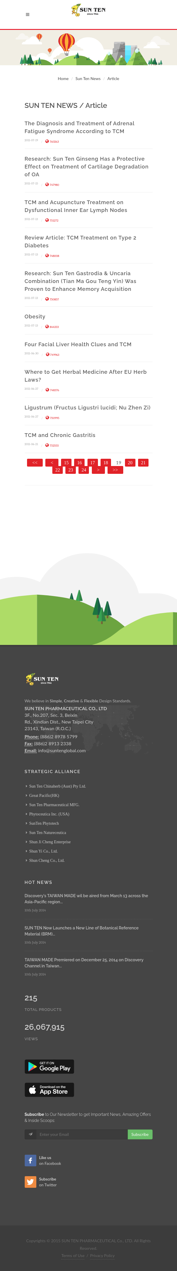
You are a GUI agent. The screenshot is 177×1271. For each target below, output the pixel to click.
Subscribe (140, 1134)
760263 (52, 142)
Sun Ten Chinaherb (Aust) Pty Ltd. (57, 786)
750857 (52, 299)
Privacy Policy (102, 1255)
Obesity (35, 316)
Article (113, 78)
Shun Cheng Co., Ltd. (47, 860)
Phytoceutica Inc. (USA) (49, 814)
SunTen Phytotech (44, 823)
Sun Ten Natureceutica (47, 833)
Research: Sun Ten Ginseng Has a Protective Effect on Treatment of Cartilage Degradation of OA (87, 166)
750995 (52, 418)
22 (57, 469)
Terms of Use (73, 1255)
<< (35, 462)
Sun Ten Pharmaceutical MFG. (54, 805)
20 (130, 462)
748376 (52, 390)
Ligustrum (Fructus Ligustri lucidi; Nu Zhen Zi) (88, 408)
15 (66, 462)
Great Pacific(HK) (44, 795)
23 (70, 469)
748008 (52, 256)
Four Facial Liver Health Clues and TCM (78, 344)
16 (79, 462)
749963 (52, 355)
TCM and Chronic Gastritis (60, 435)
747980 (52, 185)
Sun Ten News (88, 78)
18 (105, 462)
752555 (52, 445)
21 (143, 462)
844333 (52, 327)
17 (92, 462)
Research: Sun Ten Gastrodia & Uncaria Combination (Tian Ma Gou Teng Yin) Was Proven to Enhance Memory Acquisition (81, 281)
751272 (51, 220)
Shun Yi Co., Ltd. (43, 851)
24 (83, 469)
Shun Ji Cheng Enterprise (50, 842)
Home (63, 78)
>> (115, 469)
